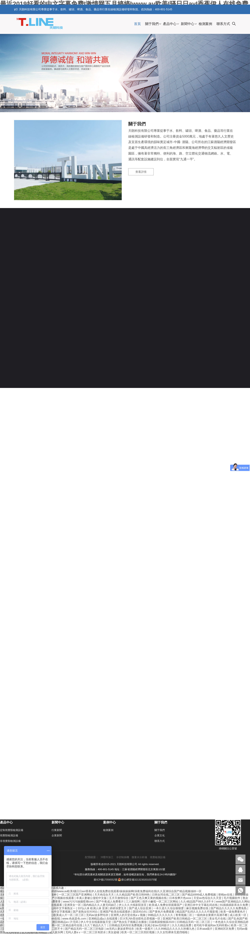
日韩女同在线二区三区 (166, 894)
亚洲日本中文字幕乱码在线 (201, 904)
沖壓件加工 (107, 857)
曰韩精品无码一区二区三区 (194, 921)
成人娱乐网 (56, 932)
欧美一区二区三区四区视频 (138, 932)
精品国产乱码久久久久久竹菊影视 (197, 911)
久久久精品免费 (182, 925)
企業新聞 (57, 835)
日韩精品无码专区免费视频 (126, 925)
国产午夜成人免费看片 (110, 901)
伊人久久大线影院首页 (133, 904)
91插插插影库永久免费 (234, 904)
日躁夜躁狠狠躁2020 (162, 921)
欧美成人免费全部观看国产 (166, 904)
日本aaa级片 (205, 928)
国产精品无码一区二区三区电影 (85, 928)
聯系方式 (223, 24)
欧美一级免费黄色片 (233, 911)
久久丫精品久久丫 (95, 925)
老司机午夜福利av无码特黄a (211, 925)
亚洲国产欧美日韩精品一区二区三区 (185, 918)
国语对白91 (140, 911)
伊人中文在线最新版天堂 (96, 921)
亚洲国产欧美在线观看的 (115, 911)
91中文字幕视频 (61, 911)
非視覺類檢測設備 (10, 840)
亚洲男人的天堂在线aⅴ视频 (128, 915)
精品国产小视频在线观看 (59, 898)
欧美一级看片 (145, 928)
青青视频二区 (184, 915)
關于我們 (152, 24)
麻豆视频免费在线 (197, 908)
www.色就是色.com (74, 918)
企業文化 (159, 835)
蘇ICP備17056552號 (105, 879)
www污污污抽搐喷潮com (79, 901)
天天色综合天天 (104, 894)
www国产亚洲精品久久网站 (233, 901)
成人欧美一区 (238, 915)
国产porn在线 (52, 918)
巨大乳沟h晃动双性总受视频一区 (140, 918)
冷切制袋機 (122, 857)
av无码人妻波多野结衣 (120, 928)
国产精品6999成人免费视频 (199, 894)
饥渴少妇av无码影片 (157, 925)
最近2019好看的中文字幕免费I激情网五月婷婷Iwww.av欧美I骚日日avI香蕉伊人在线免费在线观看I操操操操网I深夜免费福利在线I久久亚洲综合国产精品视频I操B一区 (101, 891)
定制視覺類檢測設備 (11, 830)
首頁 (137, 24)
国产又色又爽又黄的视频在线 (149, 898)
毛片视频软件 (232, 898)
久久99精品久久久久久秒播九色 (175, 928)
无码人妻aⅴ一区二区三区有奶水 (86, 932)
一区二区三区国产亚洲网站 (76, 894)
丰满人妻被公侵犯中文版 (91, 898)
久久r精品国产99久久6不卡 (197, 901)
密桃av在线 (225, 894)
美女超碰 (114, 932)
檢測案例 (205, 24)
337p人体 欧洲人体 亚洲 (93, 908)
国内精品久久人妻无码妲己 (100, 904)
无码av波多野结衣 (97, 915)
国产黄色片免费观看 (162, 911)
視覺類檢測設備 (9, 835)
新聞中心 (187, 24)
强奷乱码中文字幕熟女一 (60, 908)
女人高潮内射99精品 (35, 932)
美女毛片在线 (218, 918)
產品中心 (169, 24)
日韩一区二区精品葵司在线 (66, 925)
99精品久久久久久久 (161, 915)
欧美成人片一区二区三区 (69, 915)
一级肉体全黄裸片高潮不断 (211, 915)
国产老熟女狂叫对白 (86, 911)
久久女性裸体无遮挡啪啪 (172, 932)
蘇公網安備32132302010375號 (137, 879)
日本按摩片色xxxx (180, 898)
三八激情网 (133, 901)
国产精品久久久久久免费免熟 (229, 908)
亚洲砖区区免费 (225, 928)
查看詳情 (141, 171)
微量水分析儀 (139, 857)
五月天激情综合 (119, 898)
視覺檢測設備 (157, 857)
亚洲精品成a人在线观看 (103, 918)
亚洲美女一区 (73, 904)
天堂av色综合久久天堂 (207, 898)
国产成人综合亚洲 (140, 908)
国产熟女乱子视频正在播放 (130, 921)
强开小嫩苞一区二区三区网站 (160, 901)
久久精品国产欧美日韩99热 (133, 894)
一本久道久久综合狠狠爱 (169, 908)
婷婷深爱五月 (118, 908)
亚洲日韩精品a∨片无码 (64, 921)
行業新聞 (57, 830)
